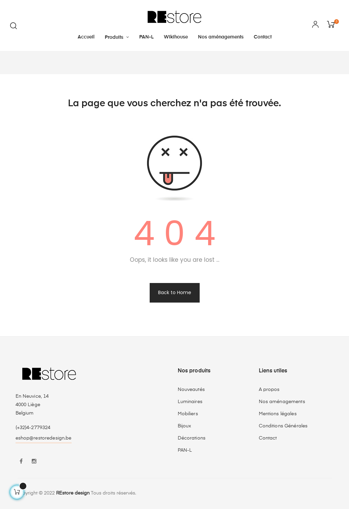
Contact (268, 438)
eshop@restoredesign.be (44, 438)
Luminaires (190, 401)
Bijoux (185, 426)
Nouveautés (191, 389)
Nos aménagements (282, 401)
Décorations (192, 438)
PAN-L (185, 450)
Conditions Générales (283, 426)
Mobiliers (188, 414)
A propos (269, 389)
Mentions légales (278, 414)
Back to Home (174, 292)
